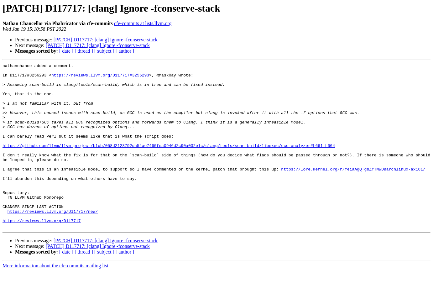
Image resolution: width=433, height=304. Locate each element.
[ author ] (125, 51)
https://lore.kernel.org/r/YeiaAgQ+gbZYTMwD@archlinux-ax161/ (353, 190)
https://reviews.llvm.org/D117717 (42, 252)
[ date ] (66, 51)
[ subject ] (104, 51)
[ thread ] (84, 51)
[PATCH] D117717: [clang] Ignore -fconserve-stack (106, 39)
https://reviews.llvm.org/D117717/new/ (53, 241)
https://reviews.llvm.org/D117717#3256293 (100, 78)
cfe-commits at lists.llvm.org (143, 23)
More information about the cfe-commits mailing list (55, 298)
